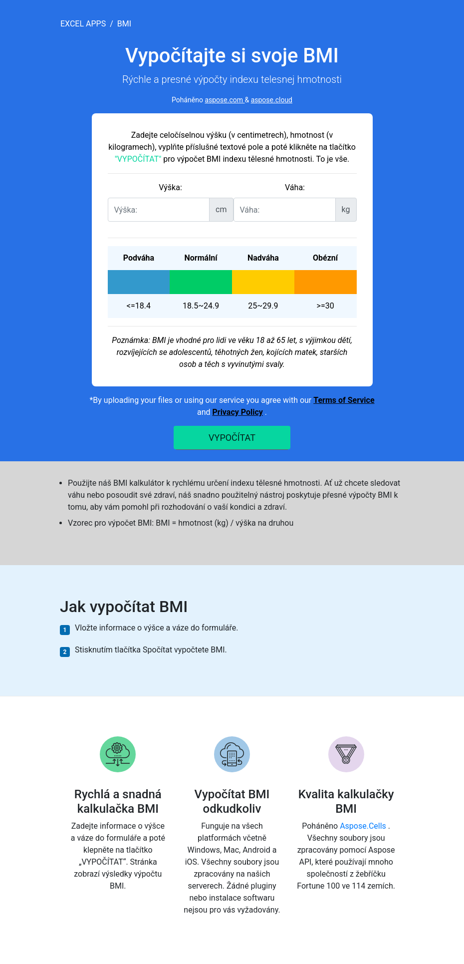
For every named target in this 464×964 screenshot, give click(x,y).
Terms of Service (343, 400)
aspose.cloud (271, 100)
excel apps (83, 23)
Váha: (295, 187)
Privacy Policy (237, 412)
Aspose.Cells (364, 826)
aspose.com (224, 100)
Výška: (170, 187)
